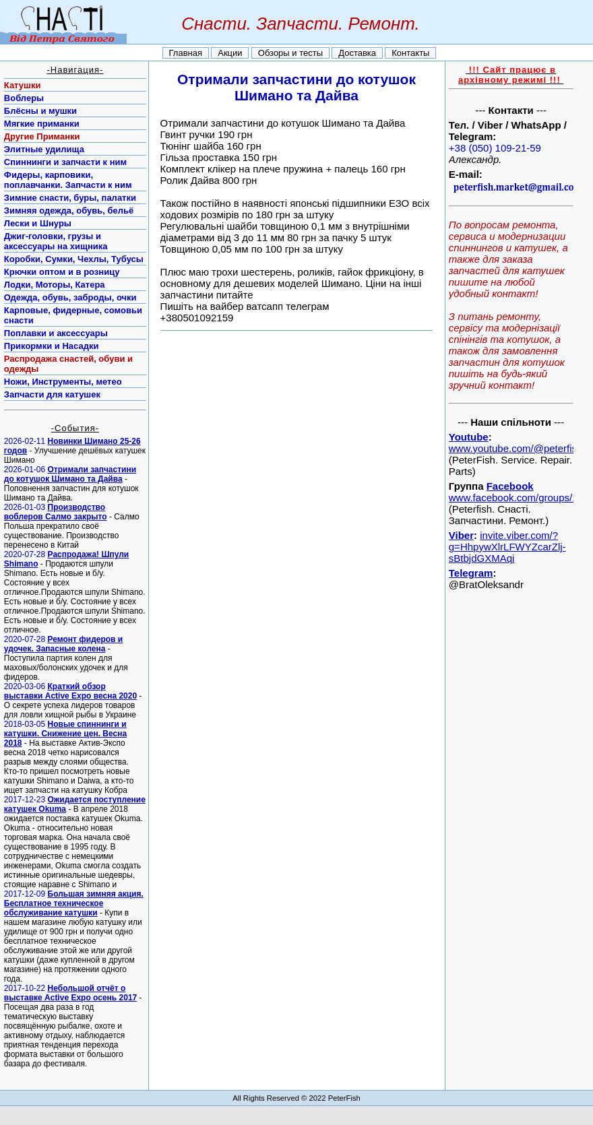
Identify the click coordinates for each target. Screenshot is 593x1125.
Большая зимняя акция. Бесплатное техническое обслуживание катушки (74, 903)
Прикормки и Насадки (51, 346)
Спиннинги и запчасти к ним (65, 162)
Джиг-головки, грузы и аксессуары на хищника (56, 241)
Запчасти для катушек (52, 394)
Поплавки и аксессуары (56, 333)
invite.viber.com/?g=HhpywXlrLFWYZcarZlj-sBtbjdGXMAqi (507, 546)
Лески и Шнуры (37, 223)
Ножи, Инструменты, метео (63, 382)
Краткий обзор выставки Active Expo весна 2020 (70, 691)
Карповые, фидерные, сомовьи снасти (73, 315)
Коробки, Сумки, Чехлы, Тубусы (74, 259)
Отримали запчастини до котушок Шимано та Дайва (70, 474)
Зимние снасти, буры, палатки (70, 198)
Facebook (510, 486)
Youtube (469, 437)
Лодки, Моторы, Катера (54, 285)
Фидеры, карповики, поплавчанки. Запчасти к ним (68, 180)
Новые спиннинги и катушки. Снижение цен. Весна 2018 (65, 733)
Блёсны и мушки (40, 111)
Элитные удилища (44, 149)
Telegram (471, 573)
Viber (461, 535)
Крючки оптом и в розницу (62, 272)
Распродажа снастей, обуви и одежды (68, 364)
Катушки (22, 85)
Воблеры (24, 98)
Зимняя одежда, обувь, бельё (68, 210)
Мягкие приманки (42, 124)
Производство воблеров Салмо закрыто (55, 512)
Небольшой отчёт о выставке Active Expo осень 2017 (70, 993)
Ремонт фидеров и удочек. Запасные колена (63, 644)
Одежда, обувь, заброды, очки (70, 297)
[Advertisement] (510, 795)
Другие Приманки (42, 136)
